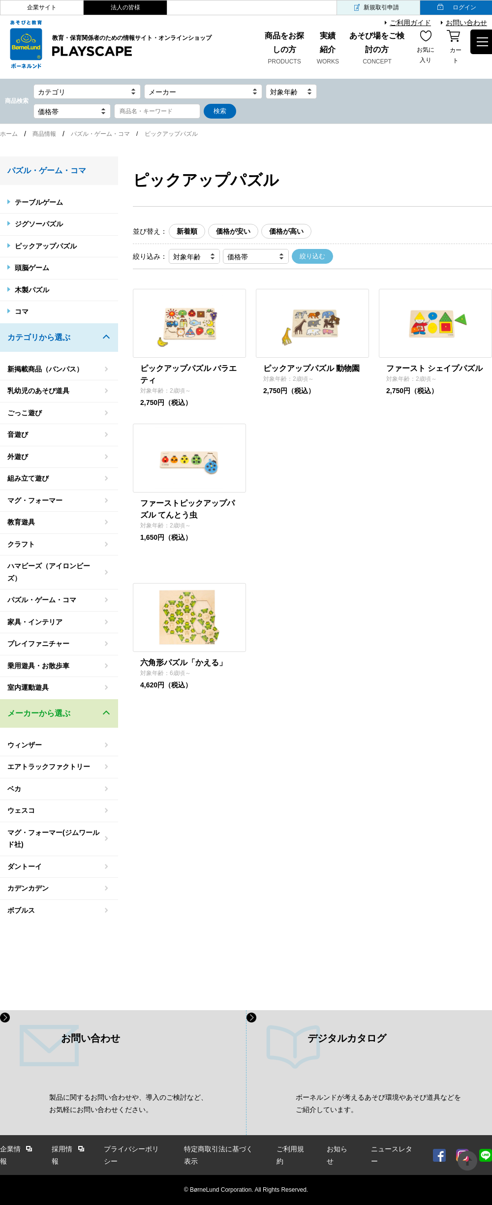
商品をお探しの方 (284, 49)
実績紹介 (328, 49)
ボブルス (21, 910)
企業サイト (42, 7)
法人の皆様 (125, 7)
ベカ (14, 789)
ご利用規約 (290, 1155)
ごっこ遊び (24, 413)
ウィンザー (24, 745)
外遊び (17, 457)
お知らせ (337, 1155)
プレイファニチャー (38, 644)
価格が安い (233, 231)
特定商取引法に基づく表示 (218, 1155)
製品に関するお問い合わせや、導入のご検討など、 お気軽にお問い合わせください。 (128, 1103)
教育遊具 (21, 522)
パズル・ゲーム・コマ (100, 133)
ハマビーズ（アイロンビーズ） (48, 572)
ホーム (9, 133)
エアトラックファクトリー (48, 767)
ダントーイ (24, 866)
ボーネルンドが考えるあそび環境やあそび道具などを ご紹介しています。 (378, 1103)
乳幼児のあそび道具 (38, 391)
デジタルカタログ (347, 1038)
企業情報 (10, 1155)
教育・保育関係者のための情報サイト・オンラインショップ (132, 46)
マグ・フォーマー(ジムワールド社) (53, 839)
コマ (22, 311)
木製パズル (32, 290)
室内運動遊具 (28, 687)
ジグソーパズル (39, 224)
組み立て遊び (28, 478)
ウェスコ (21, 810)
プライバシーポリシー (131, 1155)
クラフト (21, 544)
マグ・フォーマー (34, 500)
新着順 (187, 231)
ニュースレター (391, 1155)
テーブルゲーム (39, 202)
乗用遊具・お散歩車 (38, 666)
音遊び (17, 434)
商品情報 (44, 133)
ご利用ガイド (410, 23)
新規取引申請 (381, 7)
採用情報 (62, 1155)
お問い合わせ (466, 23)
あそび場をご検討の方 (377, 49)
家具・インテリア (34, 622)
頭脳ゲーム (32, 268)
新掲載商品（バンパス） (45, 369)
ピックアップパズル (46, 246)
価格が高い (286, 231)
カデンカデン (28, 888)
